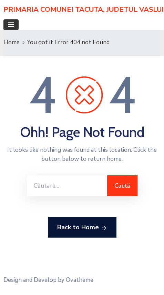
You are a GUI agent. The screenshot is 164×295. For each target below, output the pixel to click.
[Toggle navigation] (11, 24)
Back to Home (82, 227)
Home (11, 42)
